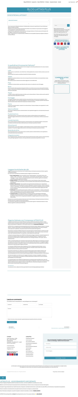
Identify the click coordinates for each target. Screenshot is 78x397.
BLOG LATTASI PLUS (39, 9)
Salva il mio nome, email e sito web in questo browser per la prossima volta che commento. (25, 319)
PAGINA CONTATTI (36, 390)
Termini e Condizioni (61, 371)
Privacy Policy (55, 371)
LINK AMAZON (39, 393)
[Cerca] (68, 25)
